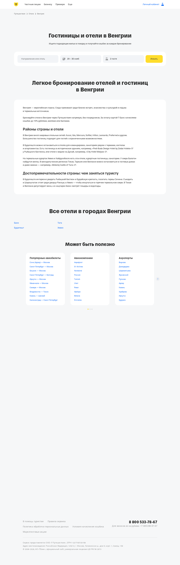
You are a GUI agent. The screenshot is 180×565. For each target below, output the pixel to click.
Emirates (78, 300)
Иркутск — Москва (38, 279)
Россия (77, 275)
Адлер (121, 283)
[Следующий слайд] (158, 279)
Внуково (122, 262)
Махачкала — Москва (39, 283)
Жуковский (123, 275)
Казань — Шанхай (37, 296)
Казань (122, 287)
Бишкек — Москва (38, 271)
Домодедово (124, 267)
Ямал (76, 287)
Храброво (123, 292)
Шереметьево (125, 271)
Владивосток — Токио (39, 292)
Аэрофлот (78, 262)
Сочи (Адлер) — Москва (40, 262)
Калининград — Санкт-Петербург (44, 300)
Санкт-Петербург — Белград (41, 275)
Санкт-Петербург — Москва (41, 267)
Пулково (122, 279)
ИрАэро (77, 292)
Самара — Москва (37, 287)
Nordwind (78, 271)
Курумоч (122, 300)
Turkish (77, 279)
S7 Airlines (78, 267)
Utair (76, 283)
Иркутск (122, 296)
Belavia (77, 296)
